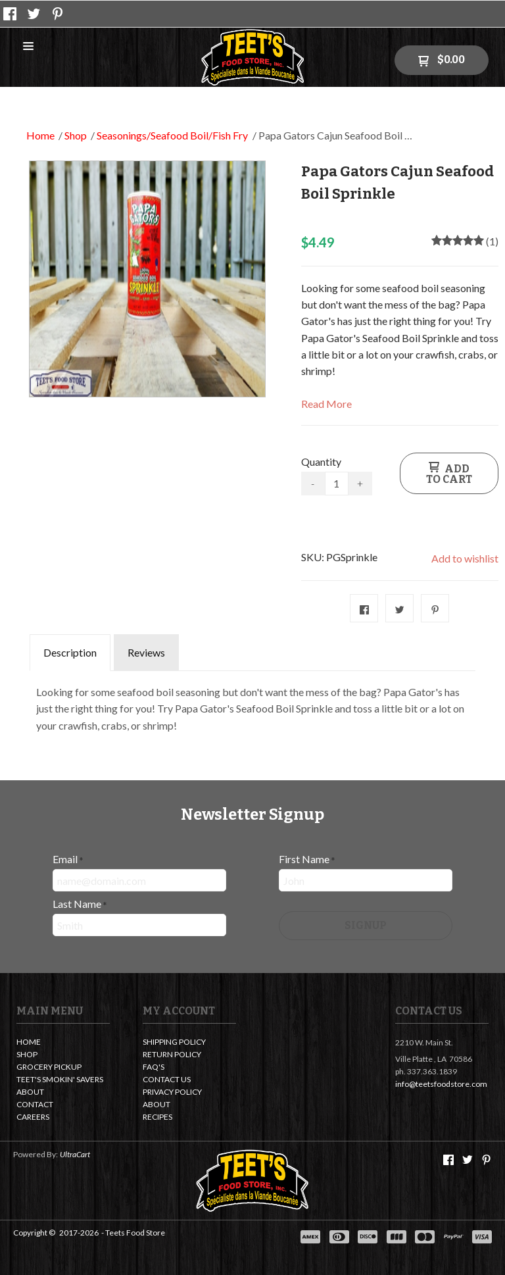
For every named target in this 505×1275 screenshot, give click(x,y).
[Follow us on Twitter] (34, 13)
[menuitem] (63, 1043)
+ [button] (360, 483)
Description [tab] (70, 652)
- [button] (312, 483)
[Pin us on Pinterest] (57, 13)
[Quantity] (337, 483)
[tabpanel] (252, 705)
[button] (28, 46)
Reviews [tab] (146, 652)
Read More (326, 403)
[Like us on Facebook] (9, 13)
